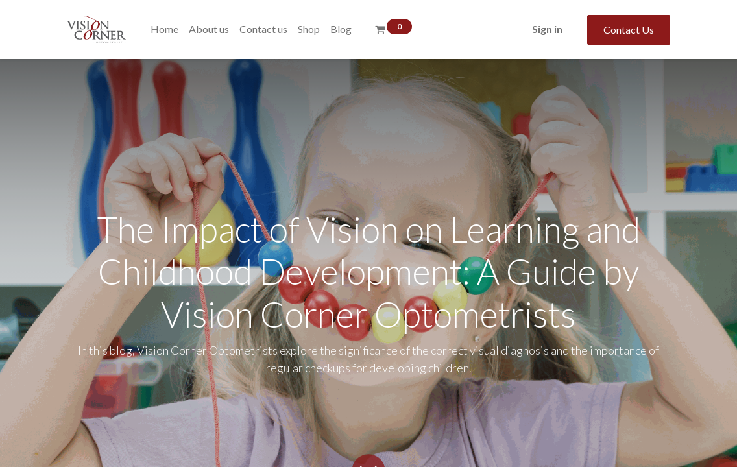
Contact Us (628, 29)
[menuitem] (164, 29)
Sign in (547, 29)
